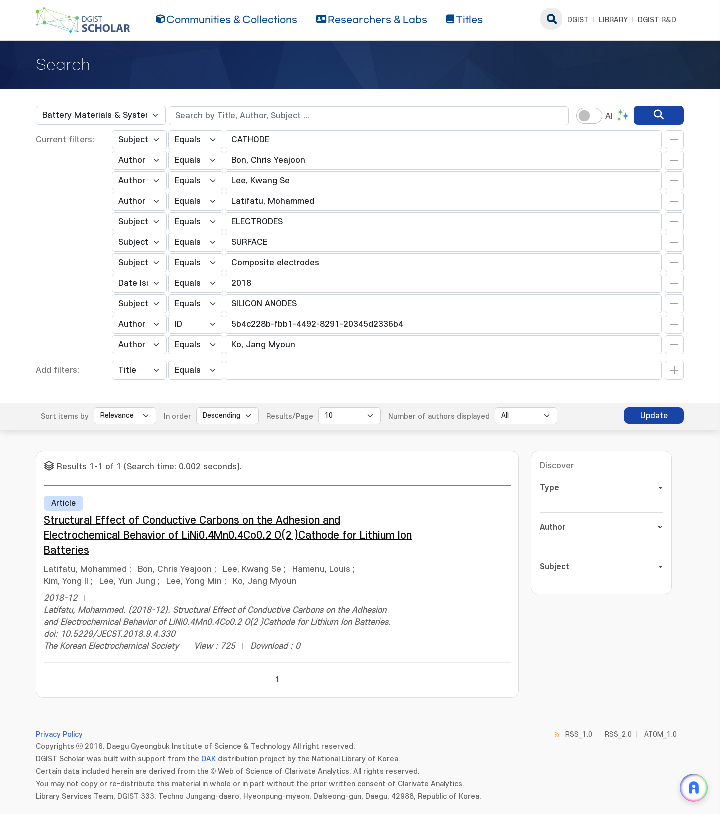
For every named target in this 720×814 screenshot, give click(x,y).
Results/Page (290, 416)
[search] (659, 115)
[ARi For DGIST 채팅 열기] (694, 788)
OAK (209, 759)
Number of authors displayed (439, 416)
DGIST (578, 20)
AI (609, 116)
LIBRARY (613, 20)
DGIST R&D (657, 20)
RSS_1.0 (579, 734)
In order (178, 416)
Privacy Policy (59, 734)
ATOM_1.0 (660, 734)
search (551, 19)
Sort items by (65, 416)
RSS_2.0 (618, 734)
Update (654, 415)
